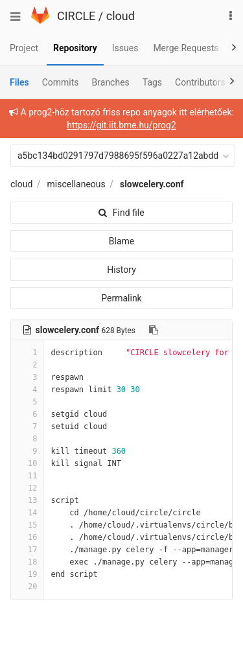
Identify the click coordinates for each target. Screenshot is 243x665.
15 (27, 525)
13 (27, 500)
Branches (111, 82)
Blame (121, 241)
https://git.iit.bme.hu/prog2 (121, 125)
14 (27, 512)
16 (27, 537)
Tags (152, 82)
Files (19, 82)
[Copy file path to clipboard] (153, 329)
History (121, 269)
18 (27, 561)
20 (27, 586)
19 (27, 574)
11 (27, 475)
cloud (120, 16)
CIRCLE (76, 16)
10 (27, 463)
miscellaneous (76, 184)
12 (27, 488)
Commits (60, 82)
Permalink (121, 298)
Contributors (200, 82)
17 (27, 549)
